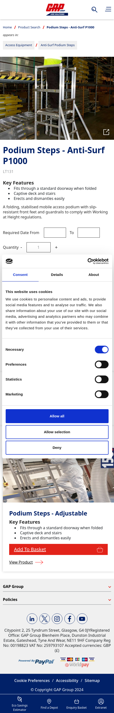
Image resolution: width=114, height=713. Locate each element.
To (72, 232)
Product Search (29, 27)
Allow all (57, 416)
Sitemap (92, 680)
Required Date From (21, 232)
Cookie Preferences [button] (32, 680)
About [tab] (93, 275)
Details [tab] (57, 275)
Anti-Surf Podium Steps (58, 45)
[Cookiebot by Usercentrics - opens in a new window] (87, 261)
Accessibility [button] (67, 680)
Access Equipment (18, 45)
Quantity (11, 247)
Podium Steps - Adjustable (48, 513)
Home (7, 27)
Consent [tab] (20, 275)
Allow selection (57, 432)
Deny (57, 448)
